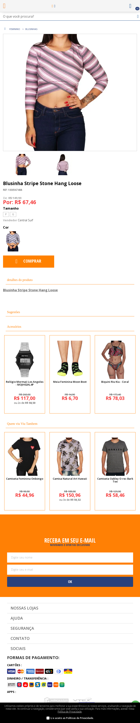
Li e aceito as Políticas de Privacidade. (72, 718)
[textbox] (70, 16)
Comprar (32, 261)
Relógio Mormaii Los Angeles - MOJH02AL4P (24, 383)
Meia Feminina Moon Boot (70, 382)
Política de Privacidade (70, 711)
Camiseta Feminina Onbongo (24, 478)
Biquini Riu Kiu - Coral (115, 382)
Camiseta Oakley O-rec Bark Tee (115, 480)
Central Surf (25, 220)
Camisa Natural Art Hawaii (70, 478)
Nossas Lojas (24, 608)
